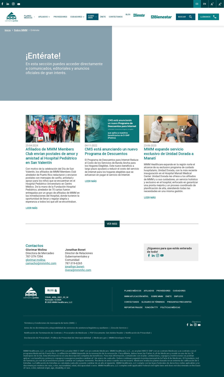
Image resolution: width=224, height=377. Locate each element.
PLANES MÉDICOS (29, 17)
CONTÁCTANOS (116, 17)
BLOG (128, 15)
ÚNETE (103, 17)
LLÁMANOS (208, 17)
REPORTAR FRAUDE (133, 307)
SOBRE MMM (92, 17)
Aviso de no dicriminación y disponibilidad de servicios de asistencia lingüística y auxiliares (66, 328)
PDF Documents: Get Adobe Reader (106, 333)
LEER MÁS (31, 208)
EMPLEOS (178, 296)
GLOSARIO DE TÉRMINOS (153, 302)
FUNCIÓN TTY (151, 307)
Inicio (8, 30)
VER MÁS (112, 223)
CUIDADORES (77, 16)
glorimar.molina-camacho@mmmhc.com (41, 261)
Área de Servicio (119, 328)
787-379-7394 (34, 256)
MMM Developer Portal (119, 338)
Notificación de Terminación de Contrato (43, 333)
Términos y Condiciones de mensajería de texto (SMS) (49, 323)
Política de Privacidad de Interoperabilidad (71, 338)
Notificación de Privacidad (138, 333)
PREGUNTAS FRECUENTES (179, 302)
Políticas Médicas (170, 307)
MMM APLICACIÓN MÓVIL (136, 296)
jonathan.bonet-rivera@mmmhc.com (78, 268)
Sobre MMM (20, 30)
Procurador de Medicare (76, 333)
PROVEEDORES (60, 17)
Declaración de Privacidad (36, 338)
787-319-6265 (73, 263)
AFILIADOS (44, 16)
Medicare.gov (100, 338)
